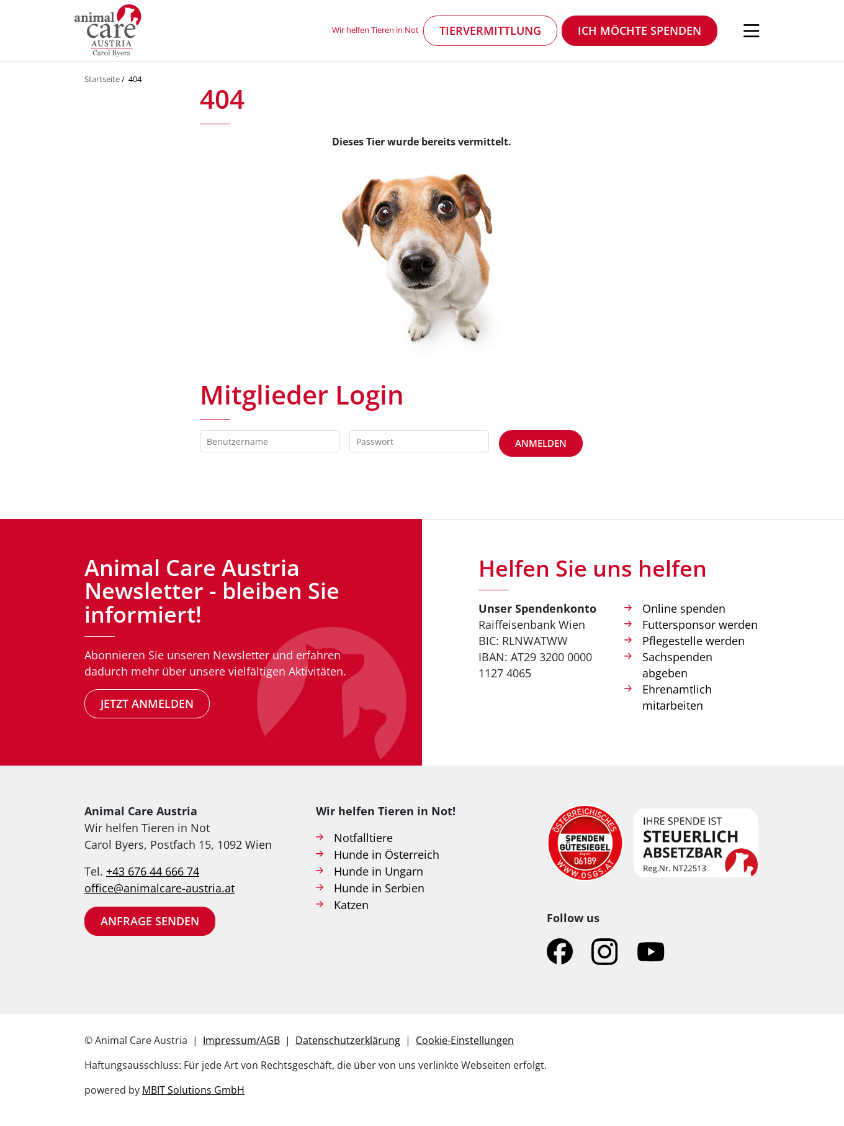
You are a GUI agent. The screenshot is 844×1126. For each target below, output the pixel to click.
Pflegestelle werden (693, 640)
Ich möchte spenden (639, 30)
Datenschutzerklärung (347, 1040)
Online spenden (683, 608)
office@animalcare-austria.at (159, 888)
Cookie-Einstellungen (465, 1040)
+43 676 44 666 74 (152, 871)
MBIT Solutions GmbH (193, 1090)
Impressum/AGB (241, 1040)
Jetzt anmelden (147, 703)
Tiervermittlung (490, 30)
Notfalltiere (363, 837)
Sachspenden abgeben (677, 664)
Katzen (351, 904)
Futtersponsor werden (700, 624)
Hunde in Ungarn (378, 871)
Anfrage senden (150, 920)
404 (134, 79)
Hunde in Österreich (386, 854)
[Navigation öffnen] (751, 31)
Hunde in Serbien (379, 888)
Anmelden (541, 443)
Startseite (102, 79)
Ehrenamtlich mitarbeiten (677, 697)
